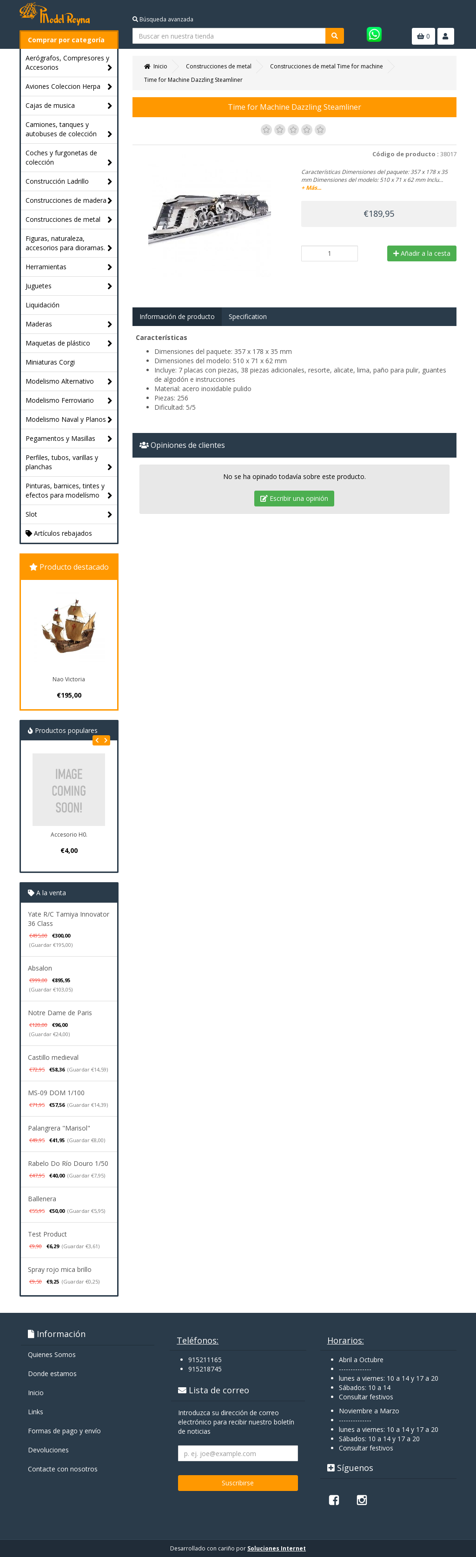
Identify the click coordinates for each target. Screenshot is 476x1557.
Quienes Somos (52, 1354)
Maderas (69, 324)
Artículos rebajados (59, 533)
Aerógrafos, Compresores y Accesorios (69, 63)
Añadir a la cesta (421, 253)
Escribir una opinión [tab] (294, 498)
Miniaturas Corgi (50, 362)
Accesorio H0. (69, 834)
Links (35, 1411)
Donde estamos (52, 1373)
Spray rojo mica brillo (60, 1269)
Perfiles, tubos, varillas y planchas (69, 462)
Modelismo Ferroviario (69, 401)
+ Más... (311, 188)
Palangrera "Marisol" (59, 1128)
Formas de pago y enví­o (64, 1430)
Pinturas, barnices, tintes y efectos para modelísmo (69, 490)
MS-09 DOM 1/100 (56, 1092)
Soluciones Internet (276, 1548)
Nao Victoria (69, 679)
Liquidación (43, 304)
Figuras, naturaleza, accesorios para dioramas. (69, 243)
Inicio (36, 1392)
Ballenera (42, 1198)
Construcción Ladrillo (69, 181)
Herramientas (69, 267)
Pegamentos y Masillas (69, 439)
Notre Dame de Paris (60, 1012)
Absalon (40, 968)
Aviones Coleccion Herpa (69, 87)
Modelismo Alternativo (69, 381)
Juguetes (69, 286)
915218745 (205, 1368)
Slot (69, 514)
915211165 (205, 1359)
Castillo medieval (53, 1057)
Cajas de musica (69, 106)
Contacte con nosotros (63, 1468)
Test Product (47, 1234)
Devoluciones (48, 1449)
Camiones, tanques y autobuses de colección (69, 129)
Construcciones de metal (69, 220)
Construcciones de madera (69, 201)
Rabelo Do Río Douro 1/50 (68, 1163)
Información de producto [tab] (177, 316)
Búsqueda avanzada (162, 19)
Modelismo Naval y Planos (69, 420)
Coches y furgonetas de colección (69, 157)
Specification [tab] (248, 316)
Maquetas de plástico (69, 343)
